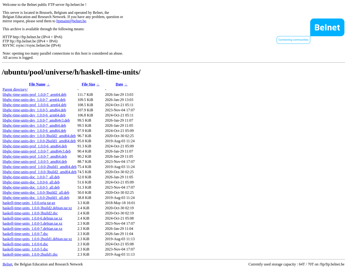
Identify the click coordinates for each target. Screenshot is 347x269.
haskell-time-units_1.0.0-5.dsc (25, 249)
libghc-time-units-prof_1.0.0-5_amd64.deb (35, 162)
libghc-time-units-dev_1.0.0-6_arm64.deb (34, 115)
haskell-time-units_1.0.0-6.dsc (25, 244)
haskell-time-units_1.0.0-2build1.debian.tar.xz (37, 239)
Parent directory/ (15, 89)
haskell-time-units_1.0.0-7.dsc (25, 234)
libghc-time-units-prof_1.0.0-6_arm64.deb (34, 105)
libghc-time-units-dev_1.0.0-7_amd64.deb (34, 125)
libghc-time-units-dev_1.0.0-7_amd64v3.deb (36, 120)
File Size (88, 84)
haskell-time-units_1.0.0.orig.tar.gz (29, 203)
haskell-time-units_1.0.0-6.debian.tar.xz (32, 218)
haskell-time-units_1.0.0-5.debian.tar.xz (32, 223)
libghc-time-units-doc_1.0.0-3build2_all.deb (36, 192)
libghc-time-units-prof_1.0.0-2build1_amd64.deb (40, 167)
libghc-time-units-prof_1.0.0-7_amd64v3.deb (37, 151)
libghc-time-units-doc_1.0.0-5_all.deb (31, 187)
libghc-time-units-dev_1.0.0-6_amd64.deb (34, 131)
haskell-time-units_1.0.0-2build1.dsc (30, 254)
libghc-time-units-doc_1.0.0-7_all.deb (31, 177)
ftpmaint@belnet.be (71, 21)
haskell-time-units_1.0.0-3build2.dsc (30, 213)
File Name (37, 84)
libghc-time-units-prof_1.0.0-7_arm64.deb (34, 95)
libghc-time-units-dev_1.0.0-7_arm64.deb (34, 100)
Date (119, 84)
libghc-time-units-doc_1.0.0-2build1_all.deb (36, 198)
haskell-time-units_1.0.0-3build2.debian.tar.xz (37, 208)
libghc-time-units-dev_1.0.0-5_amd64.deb (34, 110)
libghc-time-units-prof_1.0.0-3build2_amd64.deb (40, 172)
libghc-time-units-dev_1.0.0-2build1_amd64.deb (39, 141)
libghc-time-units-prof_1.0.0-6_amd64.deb (35, 146)
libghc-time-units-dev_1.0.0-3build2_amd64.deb (39, 136)
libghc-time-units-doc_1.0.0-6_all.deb (31, 182)
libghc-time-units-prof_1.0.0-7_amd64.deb (35, 156)
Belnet (7, 264)
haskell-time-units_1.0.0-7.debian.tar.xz (32, 229)
